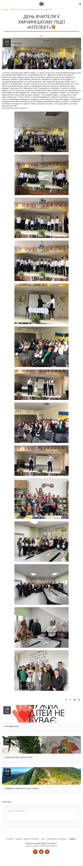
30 (7, 741)
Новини (12, 9)
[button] (3, 3)
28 (7, 709)
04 (7, 772)
